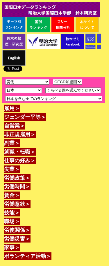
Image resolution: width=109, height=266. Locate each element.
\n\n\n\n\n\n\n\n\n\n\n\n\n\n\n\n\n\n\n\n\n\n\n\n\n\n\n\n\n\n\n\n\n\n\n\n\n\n (23, 90)
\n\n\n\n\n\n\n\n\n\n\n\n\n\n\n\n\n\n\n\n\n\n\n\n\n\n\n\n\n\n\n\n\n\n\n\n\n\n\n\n (73, 90)
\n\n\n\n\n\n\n (67, 82)
